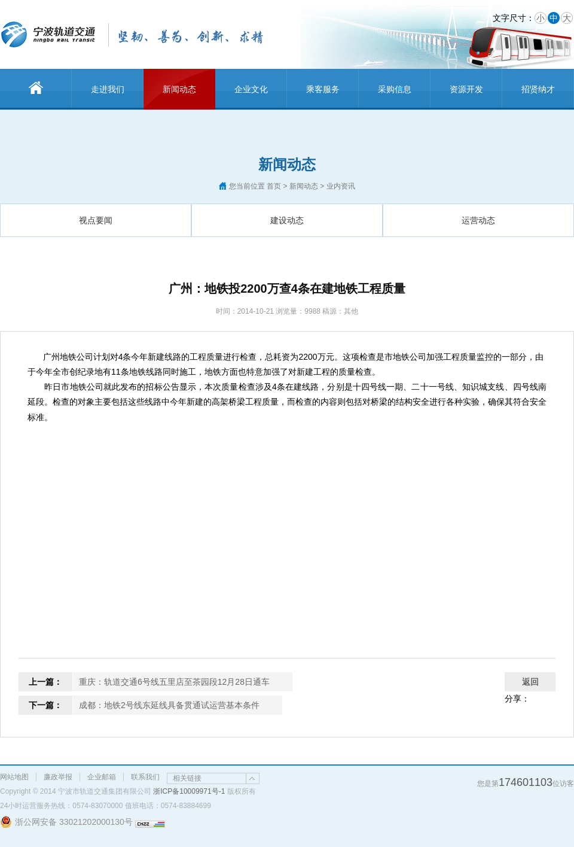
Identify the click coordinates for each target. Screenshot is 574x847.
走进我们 (107, 89)
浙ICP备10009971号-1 (189, 791)
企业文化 (251, 89)
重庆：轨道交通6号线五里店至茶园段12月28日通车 (174, 682)
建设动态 (287, 220)
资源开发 (466, 89)
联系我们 (145, 777)
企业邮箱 (101, 777)
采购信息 (394, 89)
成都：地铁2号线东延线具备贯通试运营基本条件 (169, 705)
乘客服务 (323, 89)
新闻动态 (179, 89)
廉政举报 (58, 777)
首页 (274, 186)
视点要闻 (95, 220)
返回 (530, 682)
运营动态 (478, 220)
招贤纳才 (538, 89)
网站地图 (14, 777)
